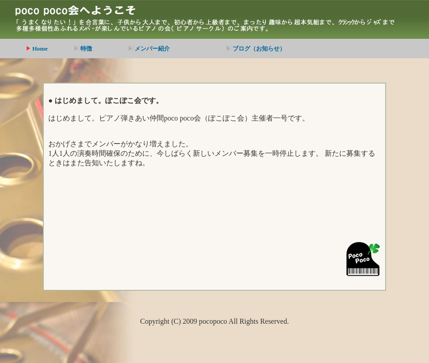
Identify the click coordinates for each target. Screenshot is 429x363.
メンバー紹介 (149, 48)
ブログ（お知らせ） (255, 48)
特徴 (83, 48)
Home (37, 48)
